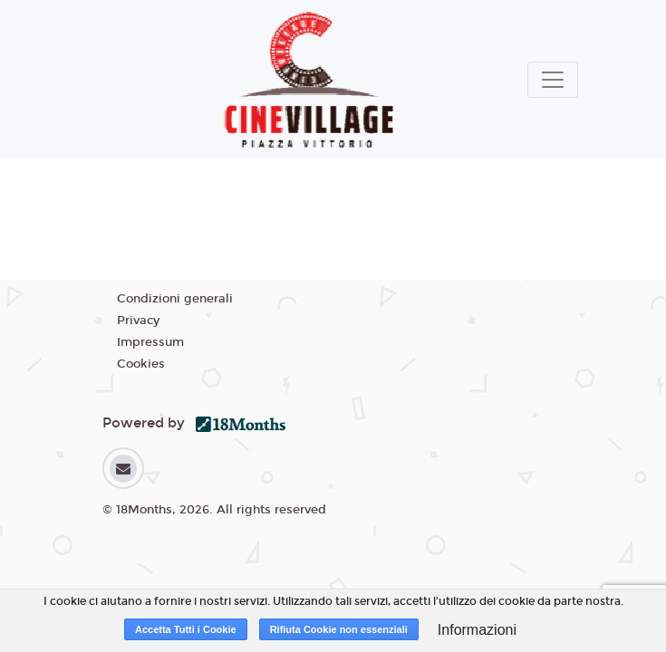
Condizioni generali (175, 299)
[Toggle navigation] (552, 80)
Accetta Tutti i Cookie (185, 629)
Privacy (138, 320)
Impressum (150, 342)
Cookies (141, 364)
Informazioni (477, 630)
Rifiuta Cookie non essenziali (339, 629)
